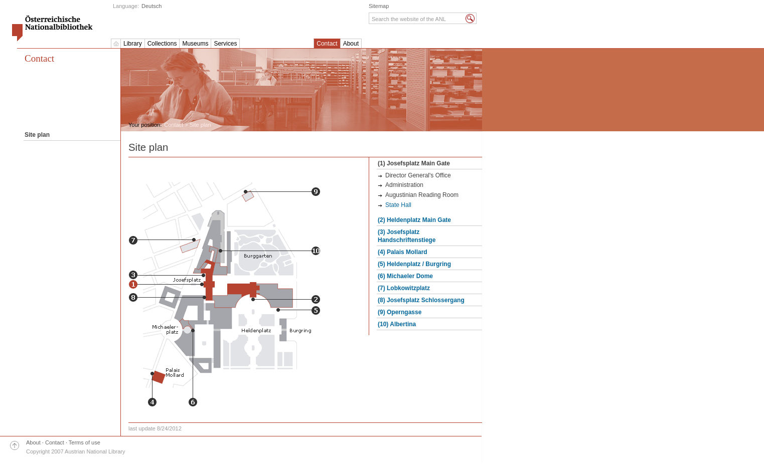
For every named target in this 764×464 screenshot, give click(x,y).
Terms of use (84, 442)
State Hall (398, 204)
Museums (195, 43)
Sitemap (379, 6)
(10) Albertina (397, 324)
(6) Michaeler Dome (405, 276)
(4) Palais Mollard (402, 252)
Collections (162, 43)
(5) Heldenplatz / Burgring (414, 264)
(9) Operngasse (399, 312)
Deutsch (151, 6)
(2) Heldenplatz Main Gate (414, 219)
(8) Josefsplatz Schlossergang (421, 300)
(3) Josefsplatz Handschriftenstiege (406, 236)
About (351, 43)
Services (225, 43)
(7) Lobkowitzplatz (404, 288)
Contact (327, 43)
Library (132, 43)
